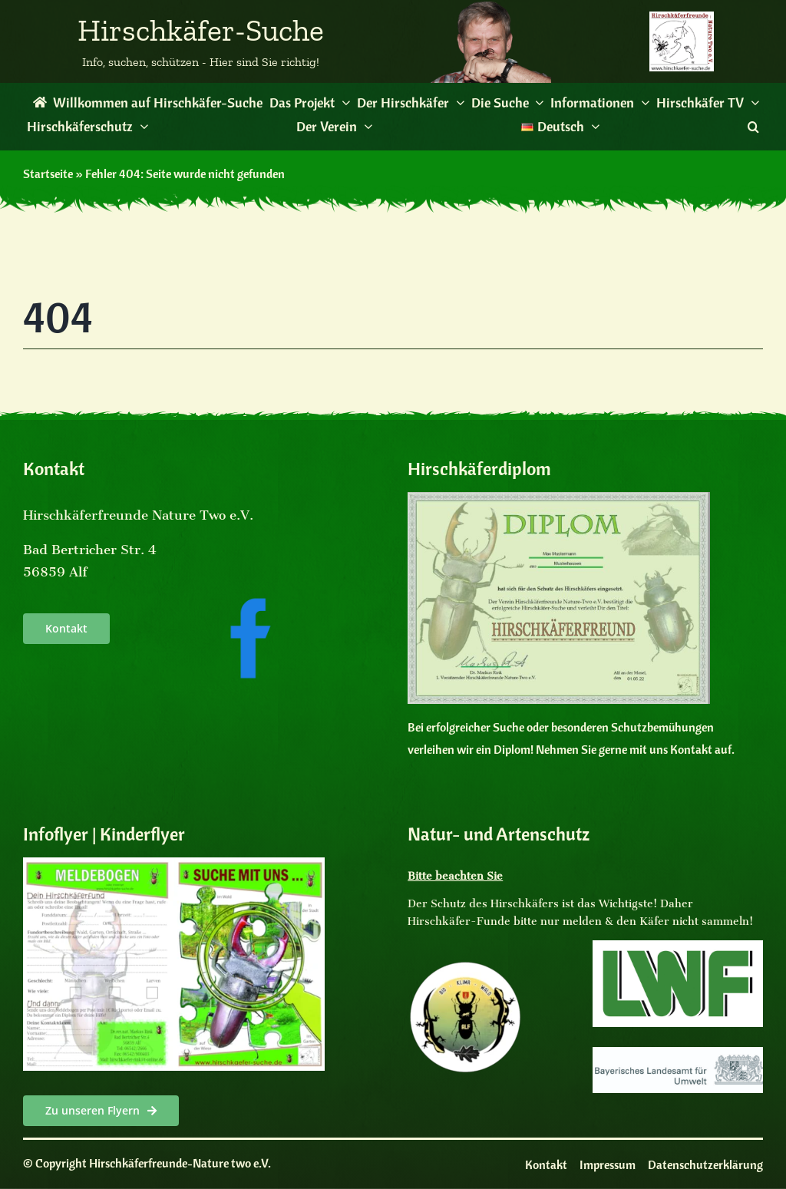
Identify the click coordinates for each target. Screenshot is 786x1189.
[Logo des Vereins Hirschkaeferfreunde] (682, 17)
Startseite (48, 173)
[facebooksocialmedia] (250, 601)
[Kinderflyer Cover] (174, 863)
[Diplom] (558, 498)
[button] (753, 126)
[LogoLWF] (678, 946)
